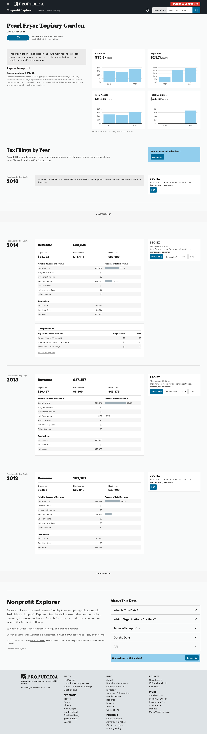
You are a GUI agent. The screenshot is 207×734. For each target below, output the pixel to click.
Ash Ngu (49, 628)
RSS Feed (154, 686)
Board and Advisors (117, 683)
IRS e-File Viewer (37, 640)
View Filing (156, 256)
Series (67, 701)
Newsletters (155, 679)
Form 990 (12, 156)
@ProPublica (70, 718)
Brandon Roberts (69, 628)
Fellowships (123, 693)
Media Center (113, 696)
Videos (67, 705)
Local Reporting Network (77, 683)
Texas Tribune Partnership (78, 686)
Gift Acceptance (115, 725)
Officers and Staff (115, 686)
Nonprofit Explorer (20, 10)
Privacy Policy (113, 728)
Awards (110, 706)
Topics (67, 698)
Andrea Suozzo (18, 628)
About (109, 679)
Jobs (108, 693)
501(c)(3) (30, 72)
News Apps (70, 708)
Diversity (111, 689)
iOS (151, 683)
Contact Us (157, 157)
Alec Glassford (36, 628)
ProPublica (69, 679)
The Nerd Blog (71, 715)
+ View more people (46, 352)
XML (192, 256)
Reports (110, 699)
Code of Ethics (114, 718)
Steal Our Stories (158, 698)
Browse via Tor (157, 701)
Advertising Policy (116, 721)
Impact (110, 703)
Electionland (70, 689)
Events (67, 721)
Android (162, 683)
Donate (153, 708)
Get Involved (71, 711)
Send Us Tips (156, 695)
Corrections (112, 709)
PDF (153, 190)
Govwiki (10, 643)
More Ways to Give (159, 711)
